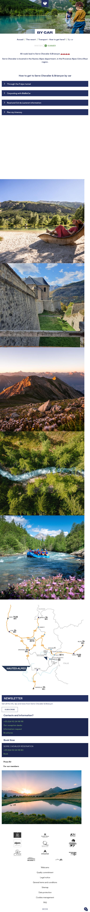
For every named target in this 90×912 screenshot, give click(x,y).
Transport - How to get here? (51, 39)
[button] (45, 221)
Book (45, 909)
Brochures (8, 733)
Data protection (45, 892)
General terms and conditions (45, 882)
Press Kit (7, 762)
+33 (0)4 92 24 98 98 (13, 721)
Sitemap (45, 887)
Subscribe (10, 709)
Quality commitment (45, 872)
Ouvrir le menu (4, 909)
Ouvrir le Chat (86, 909)
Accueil (20, 39)
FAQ (45, 902)
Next (85, 389)
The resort (31, 39)
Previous (4, 389)
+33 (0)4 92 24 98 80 (13, 750)
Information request (13, 729)
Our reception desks (13, 725)
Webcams (45, 867)
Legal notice (45, 877)
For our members (11, 766)
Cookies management (45, 897)
